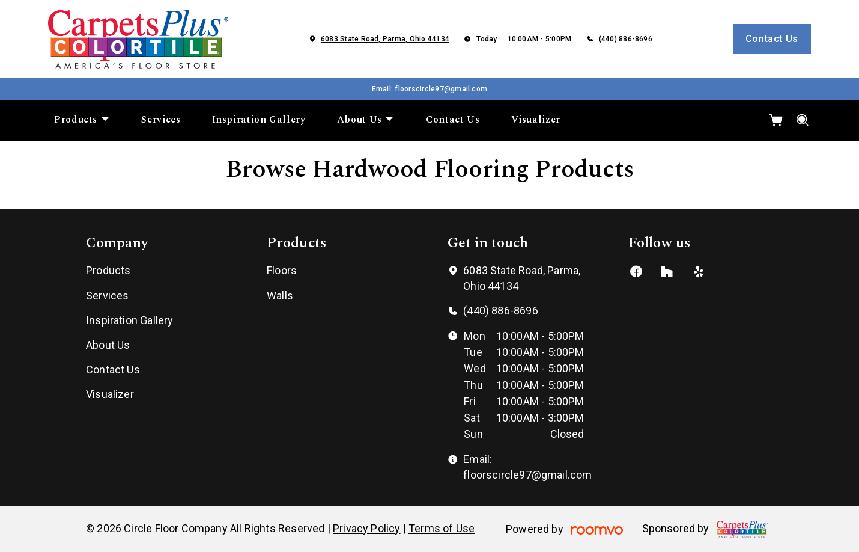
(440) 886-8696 (625, 39)
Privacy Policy (367, 528)
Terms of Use (441, 528)
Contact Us (771, 38)
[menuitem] (82, 120)
